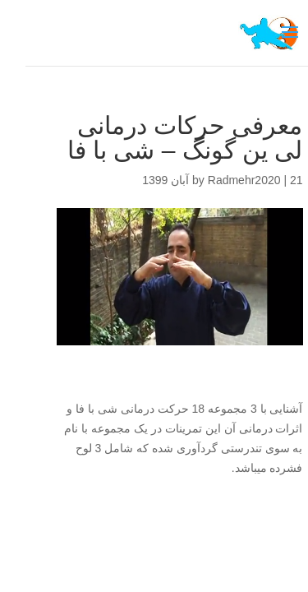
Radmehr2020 (218, 180)
